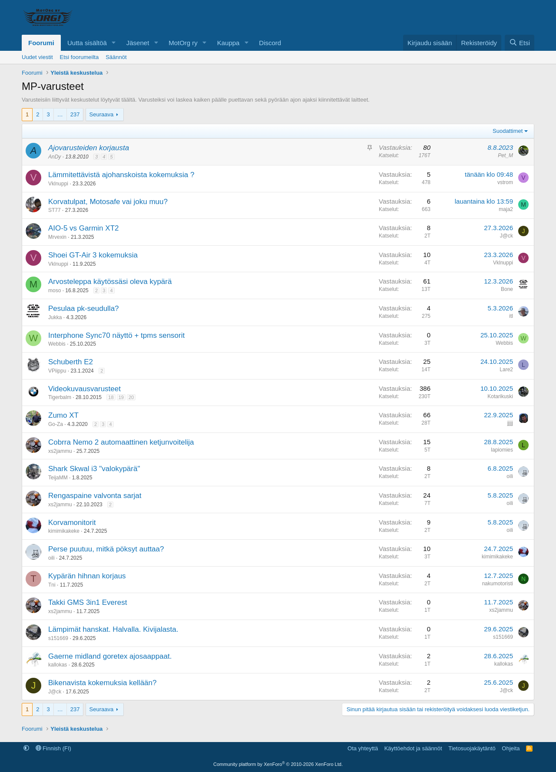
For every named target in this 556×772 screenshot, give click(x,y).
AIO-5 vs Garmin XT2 (83, 228)
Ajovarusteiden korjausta (88, 148)
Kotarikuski (500, 396)
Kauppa (228, 42)
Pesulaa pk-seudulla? (83, 308)
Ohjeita (511, 748)
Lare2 (506, 369)
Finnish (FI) (53, 748)
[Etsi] (519, 43)
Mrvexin (57, 237)
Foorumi (41, 42)
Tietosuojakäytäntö (472, 748)
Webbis (57, 344)
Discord (270, 42)
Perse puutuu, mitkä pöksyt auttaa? (106, 549)
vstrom (505, 182)
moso (54, 290)
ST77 (54, 210)
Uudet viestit (37, 57)
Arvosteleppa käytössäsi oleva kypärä (110, 281)
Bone (507, 289)
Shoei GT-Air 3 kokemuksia (93, 255)
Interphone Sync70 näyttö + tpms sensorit (116, 335)
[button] (114, 43)
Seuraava (101, 114)
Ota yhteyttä (363, 748)
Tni (52, 585)
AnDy (54, 157)
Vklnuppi (58, 184)
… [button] (60, 114)
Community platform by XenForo (278, 764)
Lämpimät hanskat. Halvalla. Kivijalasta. (113, 629)
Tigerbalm (59, 397)
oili (509, 476)
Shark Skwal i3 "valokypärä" (94, 469)
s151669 (58, 638)
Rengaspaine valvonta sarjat (95, 496)
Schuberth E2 (70, 362)
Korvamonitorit (72, 522)
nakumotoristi (497, 584)
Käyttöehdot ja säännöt (413, 748)
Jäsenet (137, 42)
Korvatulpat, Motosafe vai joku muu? (108, 202)
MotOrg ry (183, 42)
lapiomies (502, 450)
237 (75, 114)
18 (110, 397)
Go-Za (55, 424)
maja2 (506, 209)
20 (131, 397)
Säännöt (116, 57)
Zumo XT (63, 415)
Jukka (55, 317)
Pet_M (505, 155)
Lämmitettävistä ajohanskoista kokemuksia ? (121, 175)
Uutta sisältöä (87, 42)
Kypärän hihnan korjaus (87, 576)
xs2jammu (60, 451)
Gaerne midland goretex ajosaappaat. (110, 656)
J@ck (506, 236)
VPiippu (57, 371)
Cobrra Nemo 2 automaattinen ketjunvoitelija (121, 442)
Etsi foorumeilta (79, 57)
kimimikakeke (63, 531)
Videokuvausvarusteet (84, 389)
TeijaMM (58, 478)
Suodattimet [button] (508, 131)
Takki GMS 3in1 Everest (87, 602)
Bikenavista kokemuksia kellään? (102, 683)
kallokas (57, 665)
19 (121, 397)
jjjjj (510, 423)
